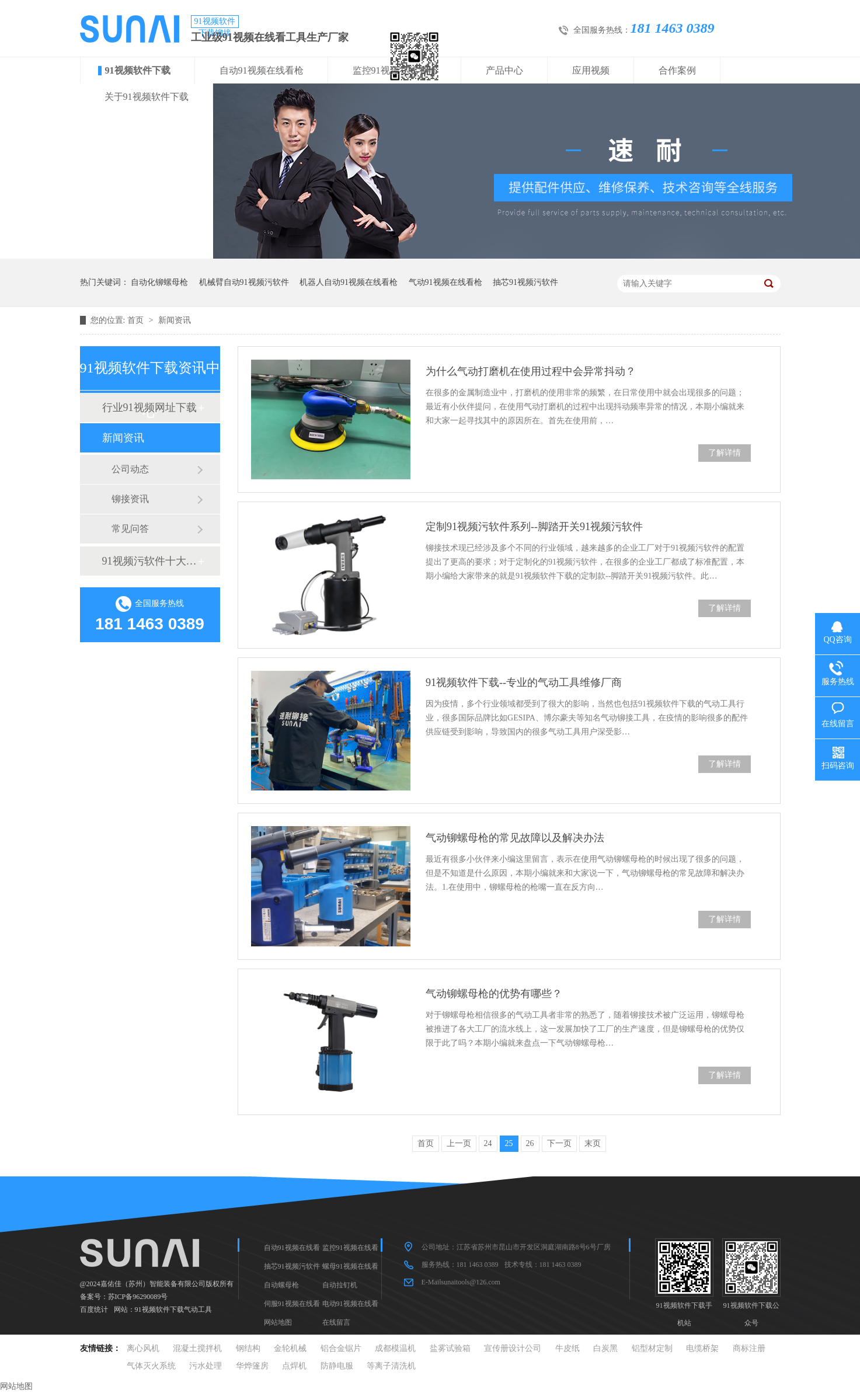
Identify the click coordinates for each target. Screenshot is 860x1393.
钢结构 (248, 1348)
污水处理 (205, 1365)
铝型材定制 (652, 1348)
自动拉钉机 (339, 1285)
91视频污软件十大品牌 (149, 561)
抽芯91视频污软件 (525, 282)
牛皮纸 (567, 1348)
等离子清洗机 (391, 1365)
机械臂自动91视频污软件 (244, 282)
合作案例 (677, 70)
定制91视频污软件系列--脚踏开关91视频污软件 (534, 526)
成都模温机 (395, 1348)
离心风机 (143, 1348)
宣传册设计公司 (512, 1348)
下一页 (559, 1143)
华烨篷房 (252, 1365)
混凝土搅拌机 (197, 1348)
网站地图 (278, 1322)
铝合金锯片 (341, 1348)
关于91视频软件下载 (147, 97)
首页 (136, 320)
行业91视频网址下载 (149, 407)
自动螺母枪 (281, 1285)
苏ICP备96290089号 (138, 1297)
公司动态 (130, 469)
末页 (592, 1143)
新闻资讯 (174, 320)
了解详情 (724, 452)
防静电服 (337, 1365)
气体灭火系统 (151, 1365)
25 (509, 1143)
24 (488, 1143)
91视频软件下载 (137, 70)
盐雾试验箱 (450, 1348)
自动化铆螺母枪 (159, 282)
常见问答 (130, 529)
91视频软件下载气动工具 (173, 1309)
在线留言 (336, 1322)
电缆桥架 (702, 1348)
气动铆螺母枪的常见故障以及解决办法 (515, 838)
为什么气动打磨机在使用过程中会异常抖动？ (531, 371)
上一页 (459, 1143)
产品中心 (504, 70)
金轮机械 (290, 1348)
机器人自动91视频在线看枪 (349, 282)
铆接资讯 (130, 499)
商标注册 (749, 1348)
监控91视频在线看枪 (395, 70)
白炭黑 (605, 1348)
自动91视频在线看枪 (262, 70)
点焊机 (294, 1365)
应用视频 (591, 70)
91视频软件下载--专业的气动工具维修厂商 (524, 682)
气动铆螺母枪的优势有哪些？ (494, 994)
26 (530, 1143)
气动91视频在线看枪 (445, 282)
